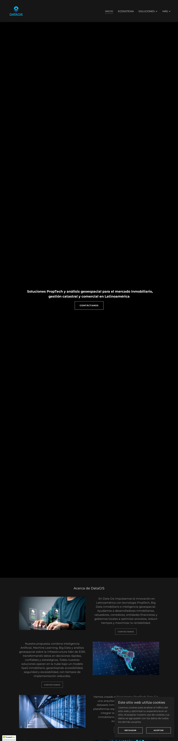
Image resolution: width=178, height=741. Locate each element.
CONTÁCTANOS (89, 305)
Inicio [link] (109, 11)
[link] (16, 10)
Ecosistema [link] (126, 11)
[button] (148, 11)
